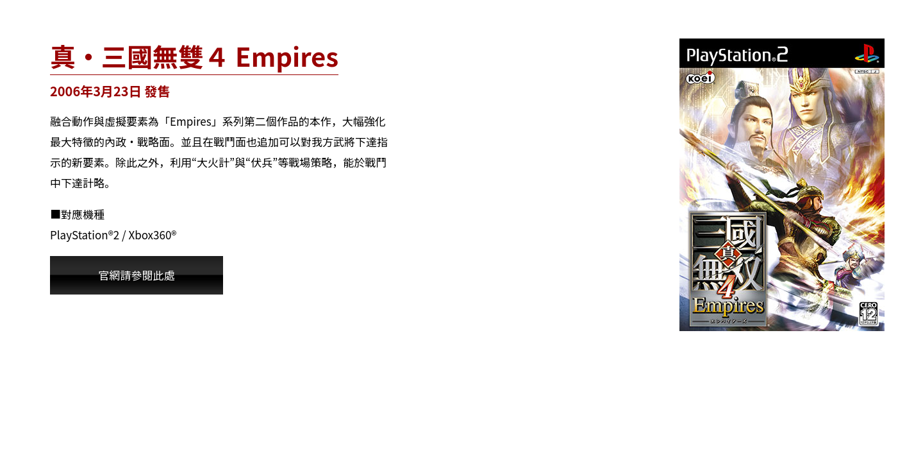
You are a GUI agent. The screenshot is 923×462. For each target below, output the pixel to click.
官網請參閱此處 (137, 275)
